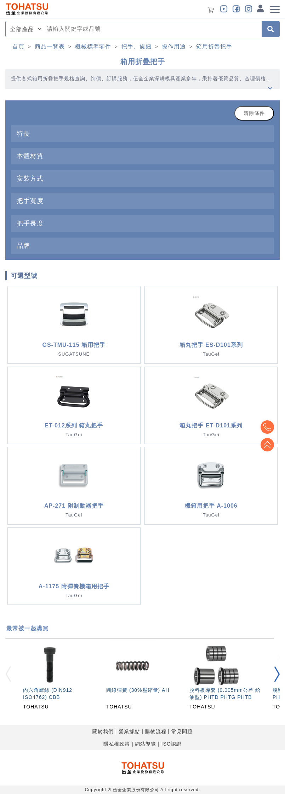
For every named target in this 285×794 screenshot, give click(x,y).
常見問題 (182, 731)
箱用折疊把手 (214, 46)
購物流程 (155, 731)
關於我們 (103, 731)
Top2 (267, 427)
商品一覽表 (50, 46)
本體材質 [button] (30, 155)
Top (267, 445)
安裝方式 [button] (30, 178)
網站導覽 (145, 744)
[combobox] (152, 29)
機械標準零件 (93, 46)
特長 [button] (23, 133)
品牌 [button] (23, 245)
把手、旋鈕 (136, 46)
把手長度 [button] (30, 223)
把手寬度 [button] (30, 200)
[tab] (142, 133)
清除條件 (254, 113)
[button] (277, 674)
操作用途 (174, 46)
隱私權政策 (116, 744)
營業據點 (129, 731)
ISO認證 (171, 744)
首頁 (18, 46)
